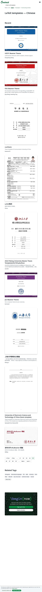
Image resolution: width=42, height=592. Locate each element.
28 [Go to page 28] (12, 461)
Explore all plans (21, 510)
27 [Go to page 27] (9, 461)
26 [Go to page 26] (6, 461)
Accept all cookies (16, 590)
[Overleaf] (5, 2)
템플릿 (12, 7)
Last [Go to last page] (28, 461)
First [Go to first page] (8, 458)
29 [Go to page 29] (16, 461)
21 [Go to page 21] (20, 458)
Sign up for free (21, 507)
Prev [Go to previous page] (13, 458)
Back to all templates (10, 5)
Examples (17, 7)
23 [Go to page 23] (26, 458)
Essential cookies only (6, 590)
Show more (8, 479)
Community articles (26, 7)
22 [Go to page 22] (23, 458)
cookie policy (14, 588)
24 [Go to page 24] (29, 458)
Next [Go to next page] (23, 461)
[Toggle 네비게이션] (39, 2)
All (9, 7)
